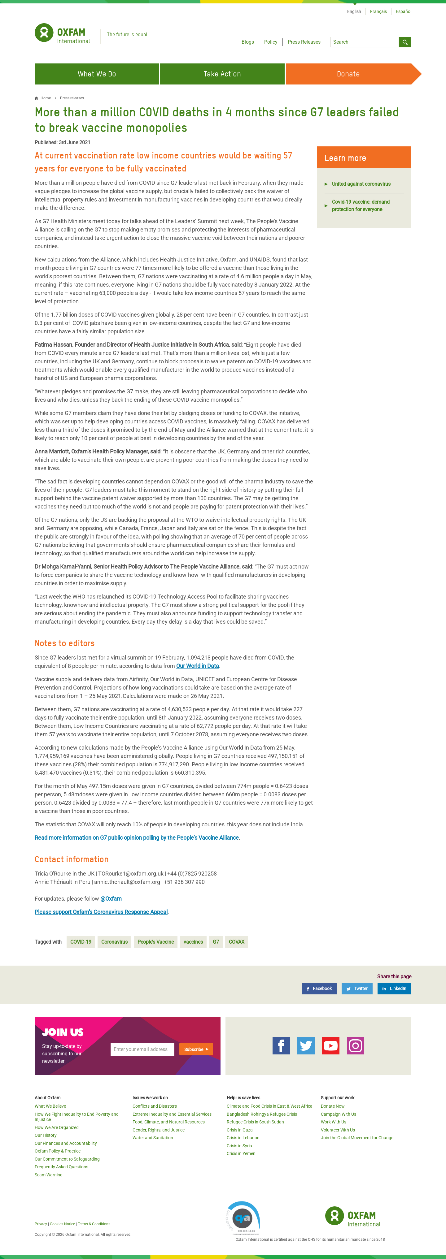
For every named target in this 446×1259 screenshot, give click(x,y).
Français (378, 11)
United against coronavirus (361, 184)
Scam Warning (49, 1174)
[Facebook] (319, 988)
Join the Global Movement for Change (357, 1137)
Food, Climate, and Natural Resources (169, 1121)
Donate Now (333, 1106)
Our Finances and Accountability (66, 1143)
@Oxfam (111, 898)
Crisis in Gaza (240, 1129)
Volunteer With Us (338, 1129)
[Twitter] (357, 988)
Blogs (248, 42)
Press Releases (304, 42)
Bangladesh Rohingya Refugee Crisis (262, 1114)
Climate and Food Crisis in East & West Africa (270, 1106)
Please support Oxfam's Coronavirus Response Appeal (101, 912)
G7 (216, 942)
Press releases (72, 98)
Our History (46, 1135)
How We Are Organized (57, 1127)
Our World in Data (197, 666)
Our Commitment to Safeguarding (67, 1159)
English (354, 11)
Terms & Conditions (94, 1224)
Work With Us (333, 1121)
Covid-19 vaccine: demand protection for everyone (361, 205)
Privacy (41, 1224)
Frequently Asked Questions (61, 1166)
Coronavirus (114, 942)
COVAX (236, 942)
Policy (271, 42)
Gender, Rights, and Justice (159, 1129)
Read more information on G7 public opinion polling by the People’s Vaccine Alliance (137, 837)
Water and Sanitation (153, 1137)
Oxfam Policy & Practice (58, 1151)
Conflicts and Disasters (155, 1106)
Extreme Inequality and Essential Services (172, 1114)
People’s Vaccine (156, 942)
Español (403, 11)
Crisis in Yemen (241, 1153)
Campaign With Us (338, 1114)
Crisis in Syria (239, 1145)
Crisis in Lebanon (243, 1137)
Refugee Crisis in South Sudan (255, 1121)
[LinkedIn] (394, 988)
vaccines (193, 942)
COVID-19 (80, 942)
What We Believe (50, 1106)
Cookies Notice (62, 1224)
